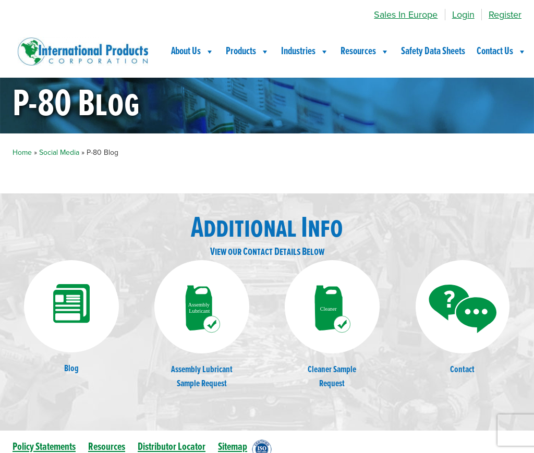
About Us (192, 52)
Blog (71, 317)
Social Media (59, 152)
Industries (305, 52)
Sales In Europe (406, 14)
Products (248, 52)
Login (463, 14)
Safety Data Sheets (433, 51)
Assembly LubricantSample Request (201, 325)
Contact (462, 318)
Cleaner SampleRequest (332, 325)
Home (22, 152)
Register (505, 14)
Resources (365, 52)
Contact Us (502, 52)
